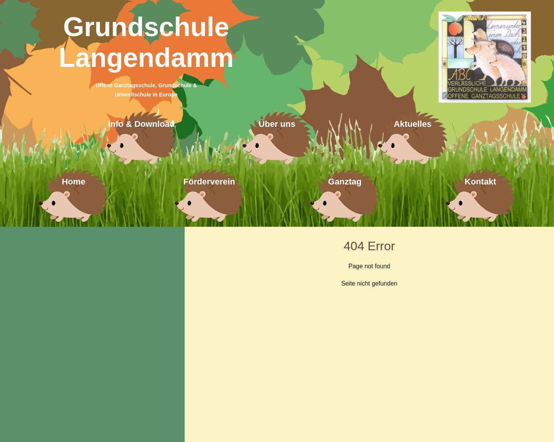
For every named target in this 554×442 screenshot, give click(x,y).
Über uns (277, 124)
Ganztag (345, 181)
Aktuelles (413, 124)
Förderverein (209, 181)
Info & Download (141, 124)
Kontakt (480, 181)
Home (73, 181)
